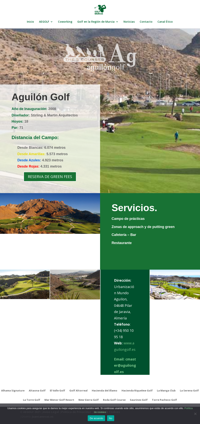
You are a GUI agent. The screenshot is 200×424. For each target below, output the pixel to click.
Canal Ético (165, 21)
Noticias (129, 21)
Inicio (30, 21)
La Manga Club (166, 390)
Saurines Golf (139, 400)
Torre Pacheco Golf (164, 400)
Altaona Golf (37, 390)
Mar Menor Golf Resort (59, 400)
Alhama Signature (13, 390)
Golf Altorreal (78, 390)
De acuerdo (96, 418)
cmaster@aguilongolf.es (125, 365)
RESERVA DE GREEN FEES (50, 176)
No (110, 418)
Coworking (65, 21)
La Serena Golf (189, 390)
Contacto (146, 21)
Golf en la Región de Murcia (96, 21)
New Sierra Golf (88, 400)
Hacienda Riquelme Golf (137, 390)
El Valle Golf (57, 390)
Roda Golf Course (114, 400)
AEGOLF (44, 21)
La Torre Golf (31, 400)
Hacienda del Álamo (104, 390)
